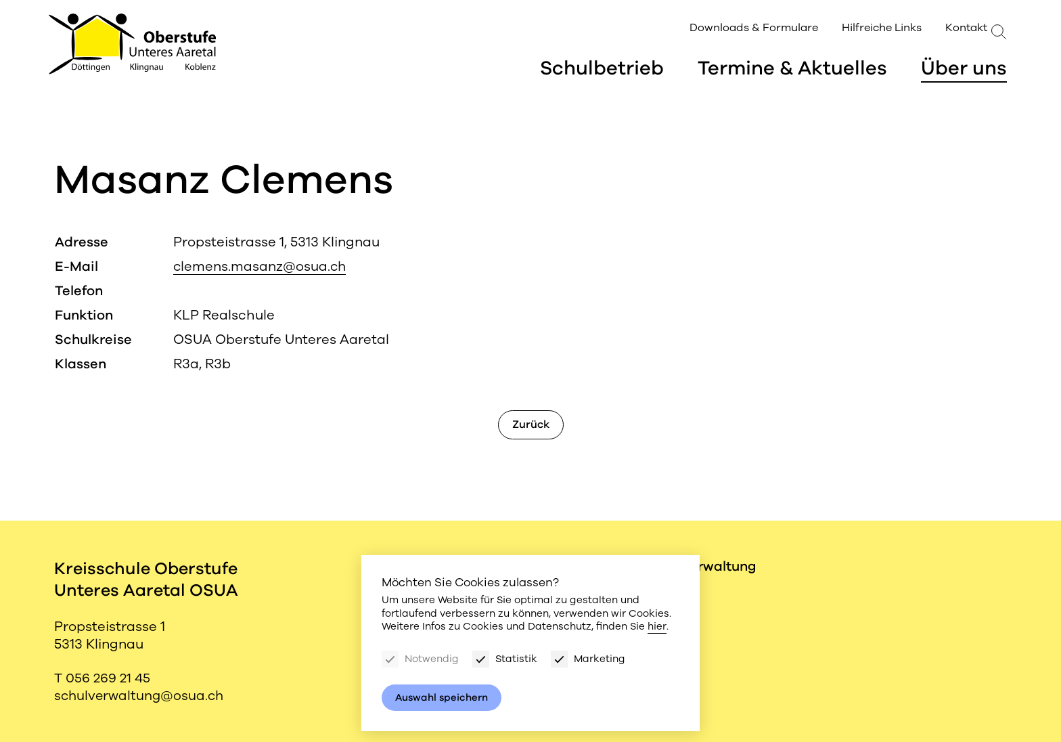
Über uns (964, 69)
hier (657, 626)
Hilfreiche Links (861, 29)
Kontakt (945, 29)
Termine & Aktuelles (791, 69)
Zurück (530, 424)
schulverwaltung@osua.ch (140, 695)
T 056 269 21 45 (102, 678)
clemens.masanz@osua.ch (260, 266)
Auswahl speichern (442, 697)
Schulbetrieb (599, 69)
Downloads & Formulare (734, 29)
